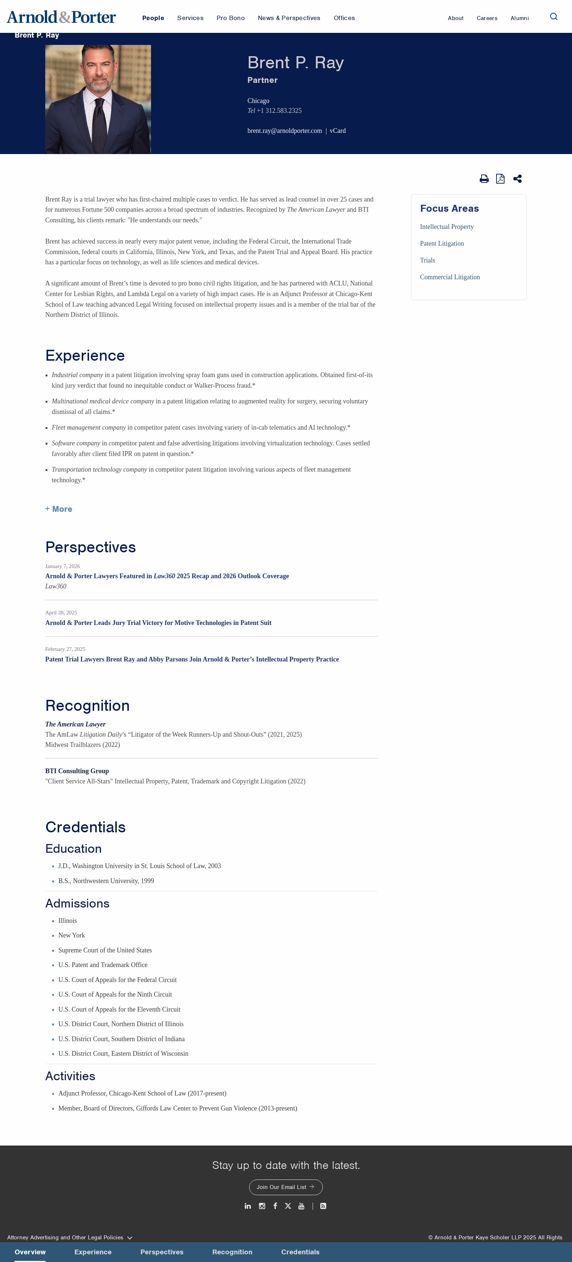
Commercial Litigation (450, 277)
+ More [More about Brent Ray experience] (59, 508)
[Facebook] (275, 1205)
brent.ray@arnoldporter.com (284, 130)
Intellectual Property (447, 226)
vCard (338, 130)
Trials (427, 260)
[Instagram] (262, 1205)
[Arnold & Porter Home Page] (61, 16)
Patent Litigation (442, 243)
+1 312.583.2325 (279, 110)
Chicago (258, 100)
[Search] (554, 16)
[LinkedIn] (248, 1205)
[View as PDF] (501, 178)
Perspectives (90, 547)
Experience (85, 355)
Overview (30, 1252)
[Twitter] (288, 1205)
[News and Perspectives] (320, 1205)
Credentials (85, 827)
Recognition (87, 706)
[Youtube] (301, 1205)
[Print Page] (484, 179)
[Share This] (518, 179)
